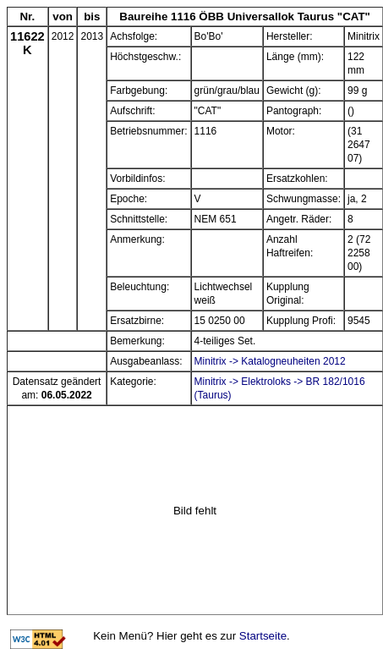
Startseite (263, 635)
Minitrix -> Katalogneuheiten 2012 (270, 361)
